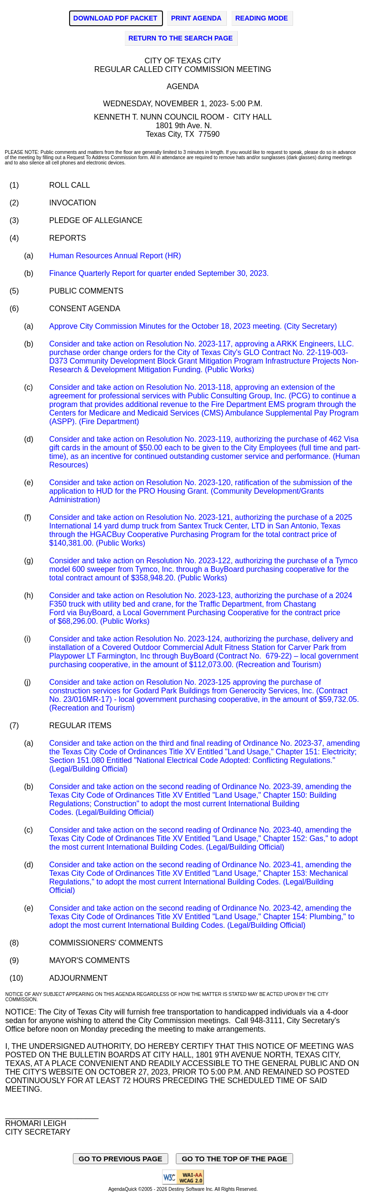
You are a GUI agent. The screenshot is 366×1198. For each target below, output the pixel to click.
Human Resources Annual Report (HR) (115, 256)
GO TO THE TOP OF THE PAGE (234, 1159)
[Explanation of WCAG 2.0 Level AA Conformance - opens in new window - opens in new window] (183, 1183)
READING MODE (261, 18)
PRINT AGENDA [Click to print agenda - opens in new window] (196, 18)
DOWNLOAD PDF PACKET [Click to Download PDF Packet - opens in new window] (115, 18)
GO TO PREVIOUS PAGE (120, 1159)
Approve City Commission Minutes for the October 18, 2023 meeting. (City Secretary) (193, 326)
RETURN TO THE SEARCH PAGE (181, 38)
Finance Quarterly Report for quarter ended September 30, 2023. (159, 273)
